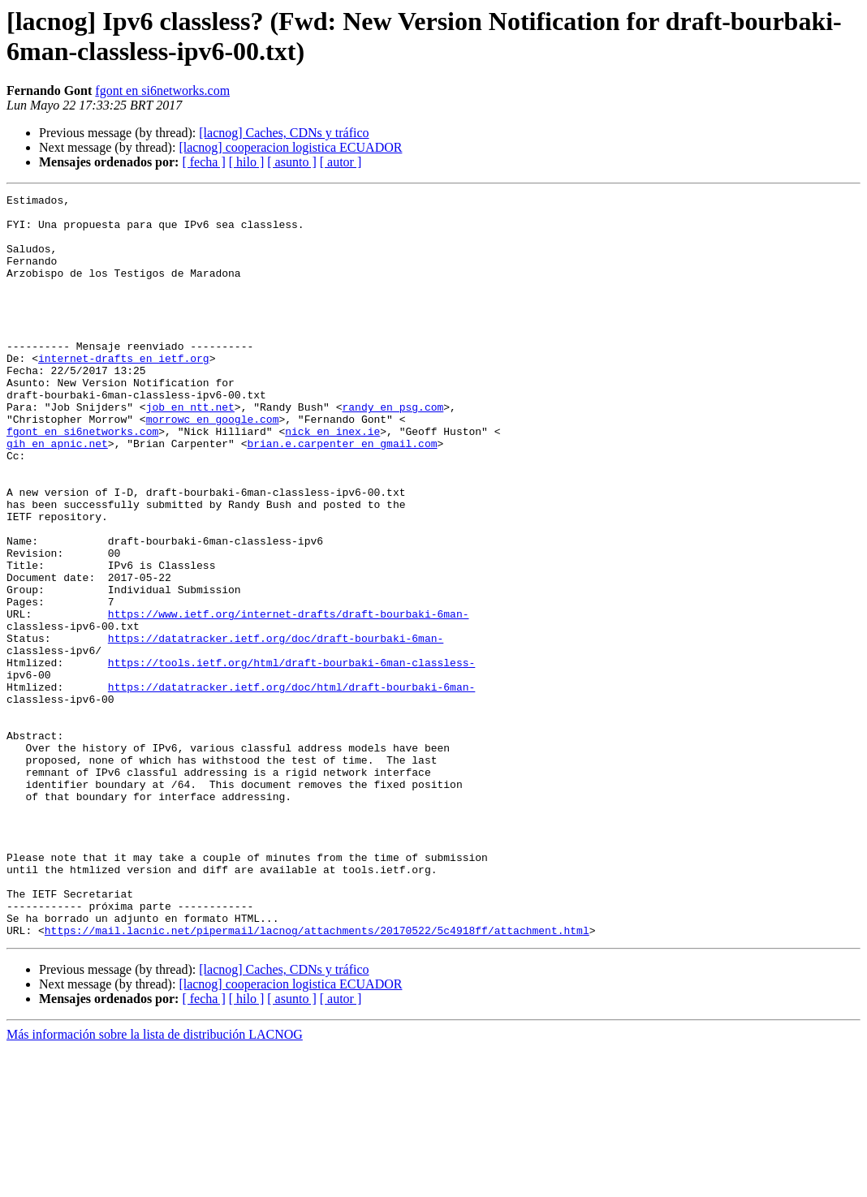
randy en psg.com (392, 450)
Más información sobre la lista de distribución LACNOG (154, 1183)
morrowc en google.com (212, 465)
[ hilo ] (247, 162)
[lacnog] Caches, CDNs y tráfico (284, 133)
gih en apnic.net (57, 494)
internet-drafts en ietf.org (123, 392)
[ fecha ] (203, 162)
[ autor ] (341, 162)
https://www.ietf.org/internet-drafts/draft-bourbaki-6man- (288, 698)
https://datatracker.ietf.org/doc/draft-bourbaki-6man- (275, 728)
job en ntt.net (190, 450)
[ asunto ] (291, 162)
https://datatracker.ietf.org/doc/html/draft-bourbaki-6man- (291, 786)
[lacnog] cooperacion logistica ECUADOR (290, 147)
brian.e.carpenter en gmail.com (342, 494)
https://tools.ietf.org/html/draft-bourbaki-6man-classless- (291, 757)
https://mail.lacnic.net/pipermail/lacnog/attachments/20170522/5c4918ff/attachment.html (317, 1078)
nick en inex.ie (332, 479)
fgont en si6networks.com (162, 90)
